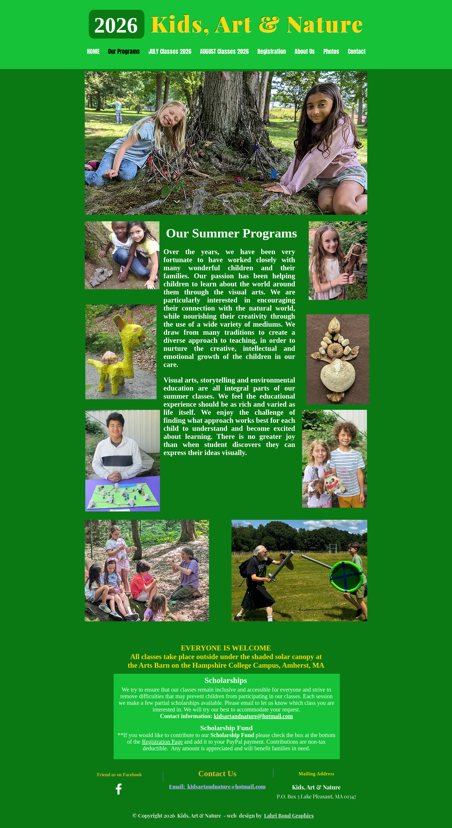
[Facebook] (118, 789)
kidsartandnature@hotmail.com (253, 716)
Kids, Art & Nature (257, 23)
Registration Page (162, 741)
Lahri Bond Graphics (289, 815)
